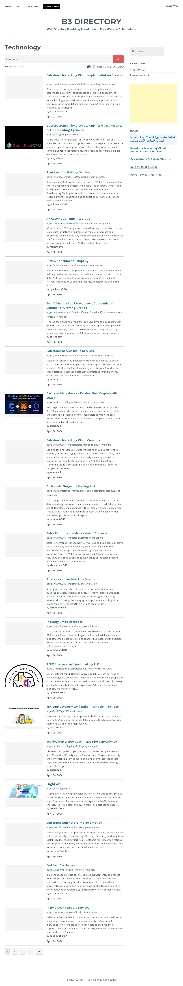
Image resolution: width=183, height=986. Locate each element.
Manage (33, 6)
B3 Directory (92, 21)
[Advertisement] (153, 103)
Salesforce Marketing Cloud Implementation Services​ (148, 150)
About (20, 6)
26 (39, 951)
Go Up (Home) (136, 70)
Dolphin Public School (144, 167)
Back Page (172, 5)
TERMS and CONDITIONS (97, 980)
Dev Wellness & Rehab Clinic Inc (150, 159)
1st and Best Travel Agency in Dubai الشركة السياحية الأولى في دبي (152, 139)
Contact (113, 980)
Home (8, 6)
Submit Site (51, 6)
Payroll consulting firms (145, 174)
